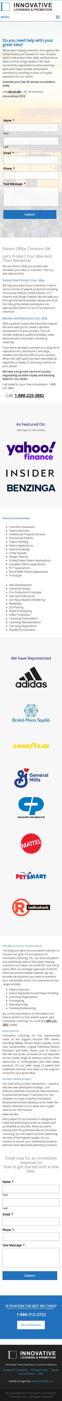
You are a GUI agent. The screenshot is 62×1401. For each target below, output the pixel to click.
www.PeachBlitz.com (42, 1381)
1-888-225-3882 (13, 91)
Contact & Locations (15, 1370)
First (5, 133)
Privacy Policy (39, 1370)
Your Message (14, 184)
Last (5, 146)
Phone (9, 168)
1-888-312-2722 (31, 1314)
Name (8, 120)
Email (8, 153)
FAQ (40, 1373)
